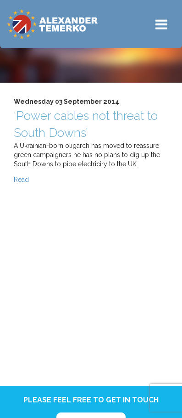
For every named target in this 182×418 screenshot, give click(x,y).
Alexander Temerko (52, 24)
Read (21, 179)
